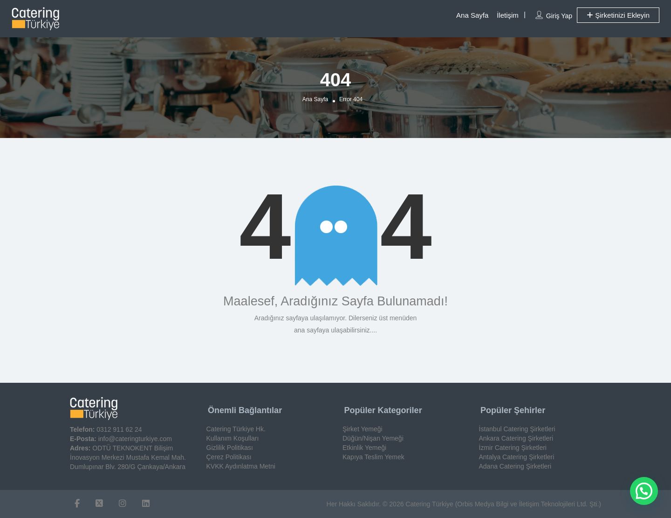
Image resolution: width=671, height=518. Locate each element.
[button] (644, 491)
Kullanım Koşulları (232, 438)
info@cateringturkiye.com (135, 438)
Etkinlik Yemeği (364, 447)
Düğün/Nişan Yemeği (373, 438)
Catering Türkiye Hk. (236, 429)
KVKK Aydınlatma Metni (240, 466)
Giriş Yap (559, 16)
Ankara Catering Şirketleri (516, 438)
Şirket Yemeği (362, 429)
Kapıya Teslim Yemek (373, 457)
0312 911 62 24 (119, 429)
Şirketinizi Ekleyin (618, 15)
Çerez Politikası (229, 457)
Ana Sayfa (472, 15)
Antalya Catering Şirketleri (517, 457)
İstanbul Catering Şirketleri (517, 429)
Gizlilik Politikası (229, 447)
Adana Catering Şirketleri (515, 466)
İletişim (508, 15)
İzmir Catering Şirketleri (513, 447)
